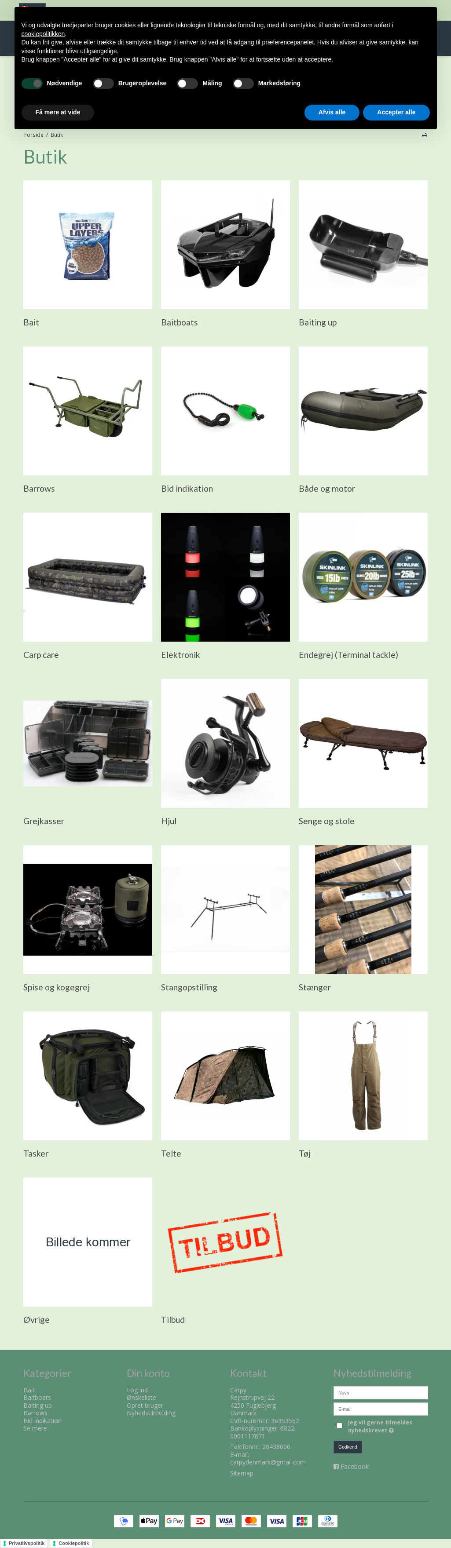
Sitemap (241, 1473)
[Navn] (381, 1391)
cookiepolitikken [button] (43, 33)
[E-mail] (381, 1408)
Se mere (35, 1428)
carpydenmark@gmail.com (268, 1462)
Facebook (355, 1466)
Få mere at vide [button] (58, 112)
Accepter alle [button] (396, 112)
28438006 (276, 1446)
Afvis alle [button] (332, 112)
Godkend (347, 1446)
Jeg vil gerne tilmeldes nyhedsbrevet (387, 1426)
